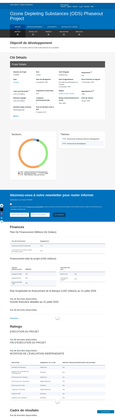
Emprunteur (86, 72)
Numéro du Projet (20, 72)
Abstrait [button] (18, 33)
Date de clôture (87, 98)
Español (75, 6)
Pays (15, 79)
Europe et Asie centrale (66, 93)
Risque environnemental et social (69, 99)
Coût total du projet (21, 91)
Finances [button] (48, 33)
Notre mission (14, 5)
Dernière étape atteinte (22, 107)
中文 (92, 6)
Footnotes (14, 318)
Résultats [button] (79, 33)
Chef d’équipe (64, 72)
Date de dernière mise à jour (45, 108)
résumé (18, 27)
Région (61, 91)
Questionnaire (106, 412)
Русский (86, 6)
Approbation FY (87, 91)
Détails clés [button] (33, 33)
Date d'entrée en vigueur (90, 79)
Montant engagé (19, 98)
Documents (52, 27)
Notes (15, 116)
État (37, 72)
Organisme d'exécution (44, 91)
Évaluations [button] (64, 33)
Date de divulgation (43, 79)
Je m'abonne (59, 215)
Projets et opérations (26, 5)
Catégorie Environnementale (43, 99)
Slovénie (16, 82)
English (69, 6)
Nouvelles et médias (69, 27)
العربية (81, 6)
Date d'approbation (66, 79)
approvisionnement (35, 27)
